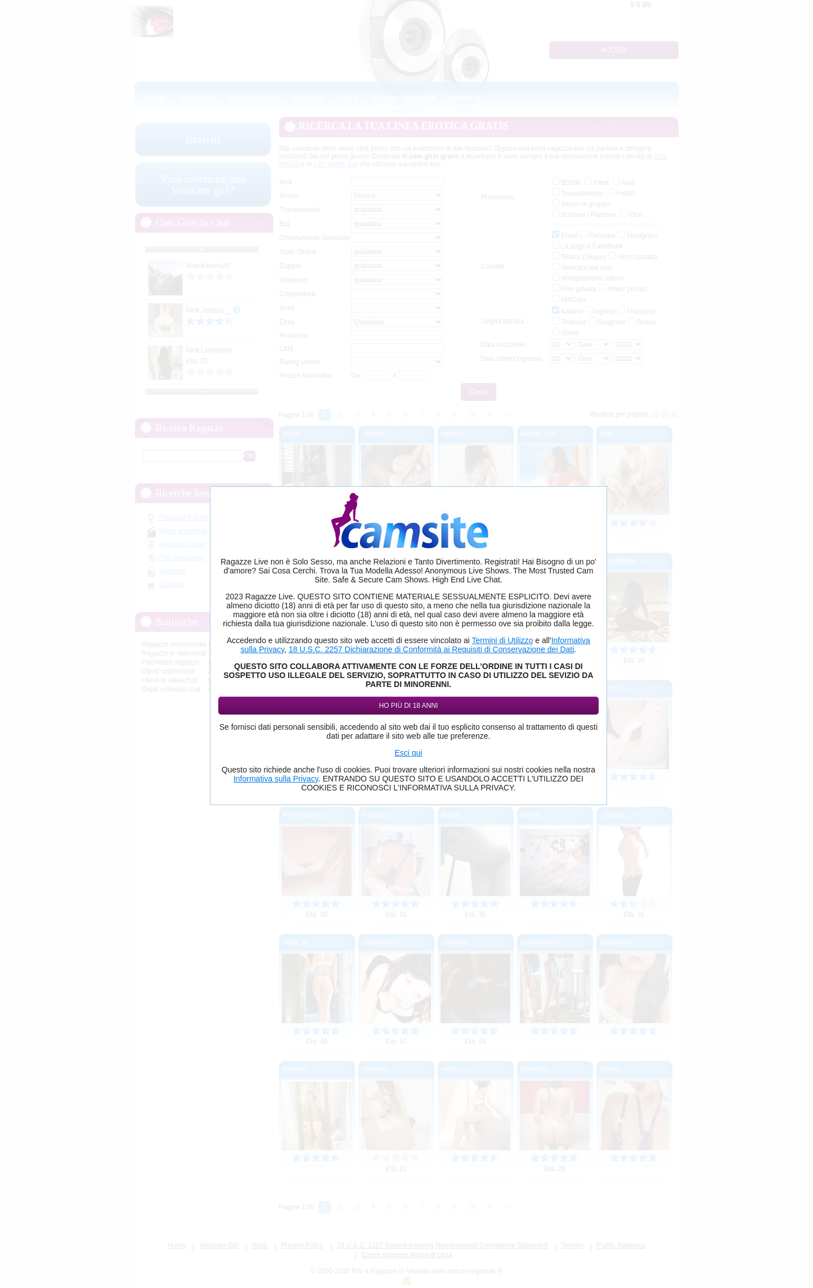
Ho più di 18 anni (408, 705)
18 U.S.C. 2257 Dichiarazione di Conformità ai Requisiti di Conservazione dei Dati (431, 649)
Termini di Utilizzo (502, 640)
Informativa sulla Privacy (275, 778)
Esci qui (408, 752)
